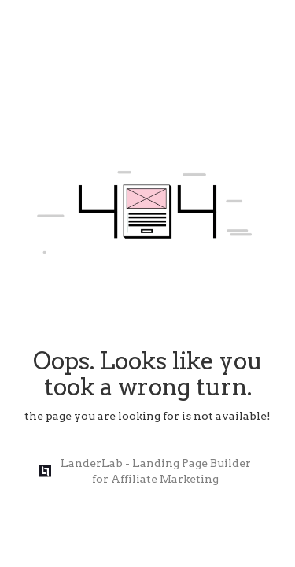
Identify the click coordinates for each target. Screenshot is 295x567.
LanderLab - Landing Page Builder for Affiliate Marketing (145, 471)
